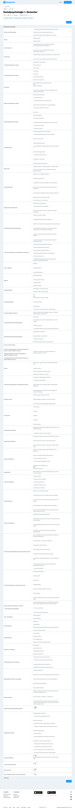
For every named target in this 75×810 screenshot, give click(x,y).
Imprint (14, 807)
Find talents (15, 794)
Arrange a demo (15, 797)
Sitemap (29, 807)
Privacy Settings (23, 807)
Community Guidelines (7, 797)
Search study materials (7, 794)
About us (18, 807)
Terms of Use (5, 807)
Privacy (10, 807)
